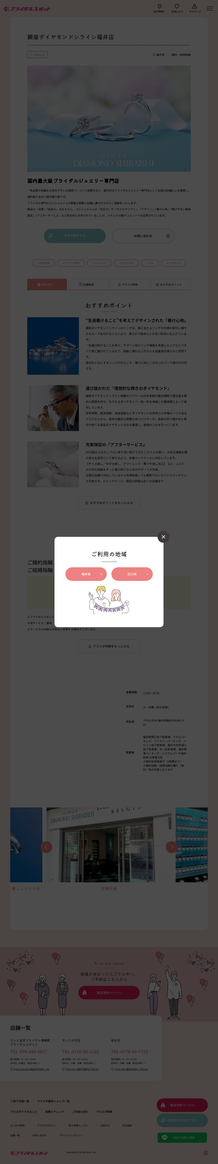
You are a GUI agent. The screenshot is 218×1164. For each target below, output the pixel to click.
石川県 (132, 574)
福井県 (86, 574)
